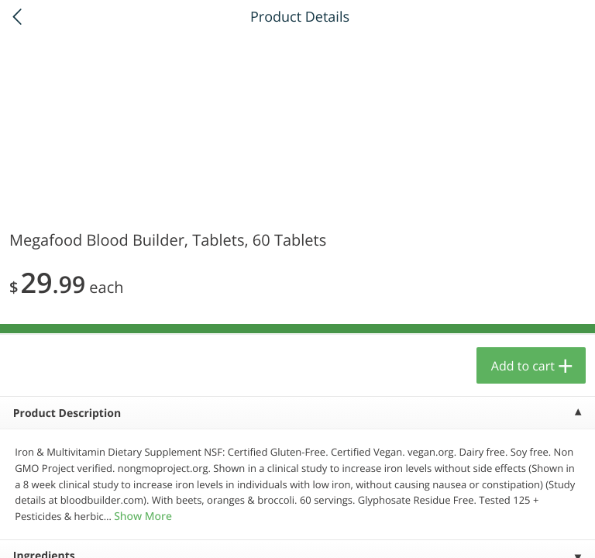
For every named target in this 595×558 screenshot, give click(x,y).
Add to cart (523, 365)
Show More (143, 516)
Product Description (67, 413)
